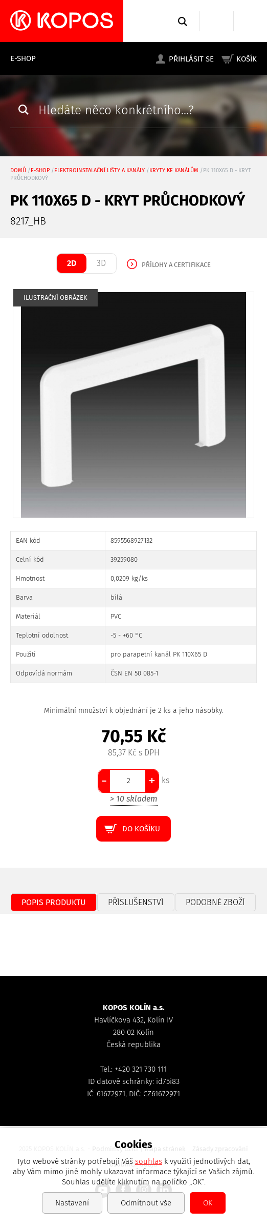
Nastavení (72, 1202)
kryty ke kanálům (173, 170)
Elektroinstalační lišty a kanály (99, 170)
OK (207, 1202)
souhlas (148, 1161)
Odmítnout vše (146, 1202)
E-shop (23, 58)
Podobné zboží (215, 902)
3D (101, 263)
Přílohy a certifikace (176, 265)
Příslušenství (136, 902)
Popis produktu (53, 902)
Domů (18, 170)
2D (71, 263)
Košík (246, 59)
